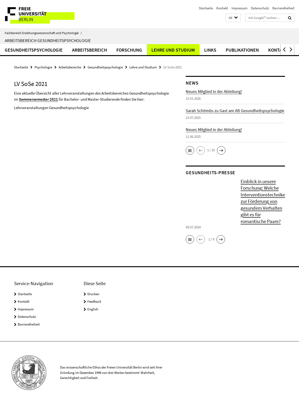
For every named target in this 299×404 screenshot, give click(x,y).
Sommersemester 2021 (38, 99)
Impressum (239, 8)
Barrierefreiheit (283, 8)
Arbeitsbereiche (70, 67)
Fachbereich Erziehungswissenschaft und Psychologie (43, 33)
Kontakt (222, 8)
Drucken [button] (93, 294)
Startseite (206, 8)
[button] (233, 18)
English (92, 309)
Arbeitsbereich (89, 50)
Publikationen (242, 50)
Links (210, 50)
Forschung (129, 50)
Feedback (94, 301)
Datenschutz (260, 8)
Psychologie (43, 67)
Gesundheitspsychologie (34, 50)
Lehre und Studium (173, 50)
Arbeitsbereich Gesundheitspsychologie (48, 40)
